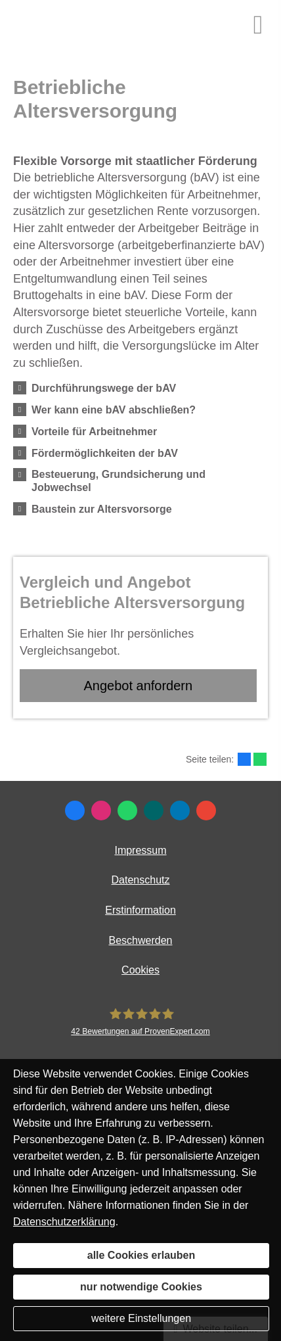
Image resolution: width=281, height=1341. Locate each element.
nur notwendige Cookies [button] (141, 1286)
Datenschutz (141, 879)
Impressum (140, 850)
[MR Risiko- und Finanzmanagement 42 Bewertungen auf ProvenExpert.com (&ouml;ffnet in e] (140, 1022)
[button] (104, 387)
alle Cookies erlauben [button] (141, 1255)
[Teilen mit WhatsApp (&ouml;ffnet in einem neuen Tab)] (260, 759)
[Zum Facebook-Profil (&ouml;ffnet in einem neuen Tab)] (75, 810)
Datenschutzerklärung (64, 1221)
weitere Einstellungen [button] (141, 1318)
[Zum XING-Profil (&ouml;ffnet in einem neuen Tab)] (153, 810)
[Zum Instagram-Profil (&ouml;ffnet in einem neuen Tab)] (101, 810)
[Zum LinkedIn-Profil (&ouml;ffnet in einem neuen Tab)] (180, 810)
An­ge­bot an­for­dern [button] (137, 685)
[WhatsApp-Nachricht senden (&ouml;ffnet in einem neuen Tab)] (127, 810)
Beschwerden (141, 940)
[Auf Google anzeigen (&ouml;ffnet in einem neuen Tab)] (206, 810)
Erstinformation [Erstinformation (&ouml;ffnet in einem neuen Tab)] (140, 910)
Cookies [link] (140, 970)
